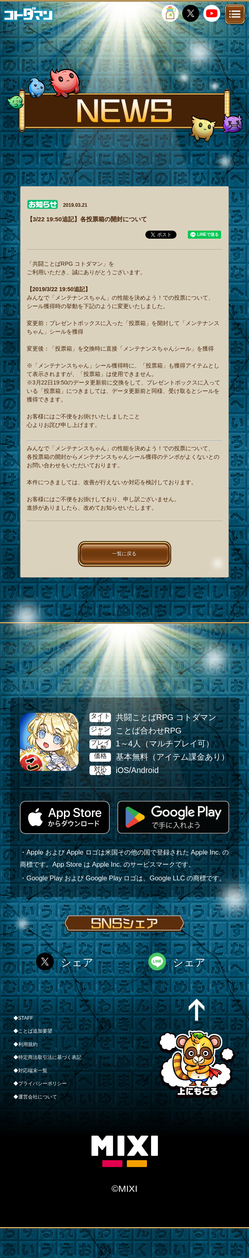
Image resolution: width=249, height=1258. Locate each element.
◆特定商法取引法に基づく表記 (47, 1057)
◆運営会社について (35, 1096)
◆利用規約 (25, 1044)
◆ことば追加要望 (32, 1031)
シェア (77, 962)
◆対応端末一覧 (30, 1070)
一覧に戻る (124, 554)
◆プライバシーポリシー (40, 1083)
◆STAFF (23, 1018)
